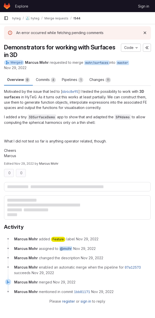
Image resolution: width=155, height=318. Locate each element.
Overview (18, 79)
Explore (21, 6)
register (68, 301)
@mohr (66, 248)
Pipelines (72, 79)
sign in (86, 301)
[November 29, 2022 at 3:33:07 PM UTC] (64, 282)
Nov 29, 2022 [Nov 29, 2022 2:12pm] (24, 163)
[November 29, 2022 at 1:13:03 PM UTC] (43, 273)
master (122, 63)
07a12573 (133, 267)
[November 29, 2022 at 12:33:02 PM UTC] (87, 239)
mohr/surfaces (96, 63)
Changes (100, 79)
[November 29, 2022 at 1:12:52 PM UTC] (92, 258)
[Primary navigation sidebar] (6, 18)
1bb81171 (82, 292)
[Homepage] (7, 6)
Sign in (143, 6)
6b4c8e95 (70, 91)
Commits (46, 79)
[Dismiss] (145, 33)
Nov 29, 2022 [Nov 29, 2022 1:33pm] (15, 68)
